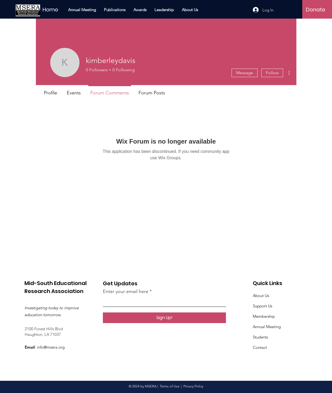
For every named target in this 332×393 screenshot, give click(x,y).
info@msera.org (51, 347)
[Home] (58, 9)
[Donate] (315, 9)
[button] (114, 10)
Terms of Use (169, 386)
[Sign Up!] (164, 317)
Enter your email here (125, 291)
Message (244, 72)
